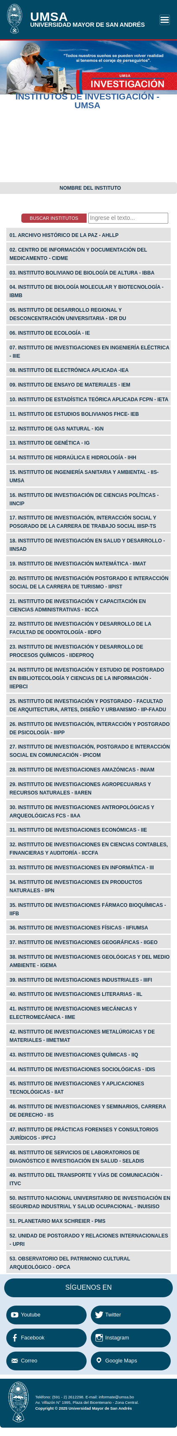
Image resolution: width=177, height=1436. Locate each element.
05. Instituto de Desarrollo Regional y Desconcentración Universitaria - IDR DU (68, 314)
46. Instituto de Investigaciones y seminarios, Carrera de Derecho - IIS (88, 1111)
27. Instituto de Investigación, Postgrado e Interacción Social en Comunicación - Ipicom (90, 751)
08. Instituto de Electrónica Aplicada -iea (69, 370)
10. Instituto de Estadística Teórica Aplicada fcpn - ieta (89, 399)
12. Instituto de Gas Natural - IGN (57, 429)
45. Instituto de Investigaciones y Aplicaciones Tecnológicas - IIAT (77, 1088)
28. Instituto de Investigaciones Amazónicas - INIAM (82, 770)
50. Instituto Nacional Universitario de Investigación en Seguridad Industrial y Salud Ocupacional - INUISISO (90, 1202)
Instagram (117, 1337)
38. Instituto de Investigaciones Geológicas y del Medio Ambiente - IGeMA (90, 961)
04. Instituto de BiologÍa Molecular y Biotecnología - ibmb (87, 291)
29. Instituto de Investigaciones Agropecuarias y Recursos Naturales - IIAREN (80, 789)
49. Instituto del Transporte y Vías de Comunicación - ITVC (86, 1179)
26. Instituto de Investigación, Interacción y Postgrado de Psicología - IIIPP (90, 728)
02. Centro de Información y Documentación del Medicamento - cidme (78, 254)
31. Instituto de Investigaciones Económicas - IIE (78, 830)
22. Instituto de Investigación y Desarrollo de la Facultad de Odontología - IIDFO (80, 628)
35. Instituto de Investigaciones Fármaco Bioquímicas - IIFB (88, 909)
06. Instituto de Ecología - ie (50, 333)
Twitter (113, 1314)
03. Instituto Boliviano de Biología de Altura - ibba (82, 273)
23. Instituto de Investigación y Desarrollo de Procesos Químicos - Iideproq (76, 651)
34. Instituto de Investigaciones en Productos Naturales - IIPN (76, 886)
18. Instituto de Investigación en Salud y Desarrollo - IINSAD (87, 545)
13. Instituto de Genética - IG (50, 443)
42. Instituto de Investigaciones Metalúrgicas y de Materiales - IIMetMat (82, 1036)
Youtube (31, 1314)
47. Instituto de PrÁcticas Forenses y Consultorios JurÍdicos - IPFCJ (84, 1134)
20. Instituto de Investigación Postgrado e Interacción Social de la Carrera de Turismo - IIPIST (89, 582)
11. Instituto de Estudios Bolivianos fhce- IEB (74, 414)
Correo (29, 1360)
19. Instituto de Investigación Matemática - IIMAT (78, 564)
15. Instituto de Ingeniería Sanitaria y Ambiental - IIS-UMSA (84, 476)
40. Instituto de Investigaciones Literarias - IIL (76, 994)
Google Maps (121, 1360)
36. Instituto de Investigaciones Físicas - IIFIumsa (79, 928)
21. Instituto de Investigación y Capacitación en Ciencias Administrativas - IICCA (78, 605)
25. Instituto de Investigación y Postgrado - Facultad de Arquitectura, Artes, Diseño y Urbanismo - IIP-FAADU (88, 705)
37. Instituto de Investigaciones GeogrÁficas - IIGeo (84, 942)
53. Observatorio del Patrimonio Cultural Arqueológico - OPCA (70, 1263)
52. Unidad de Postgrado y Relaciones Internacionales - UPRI (89, 1240)
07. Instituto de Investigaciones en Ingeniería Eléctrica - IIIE (89, 352)
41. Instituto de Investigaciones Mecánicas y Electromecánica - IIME (73, 1013)
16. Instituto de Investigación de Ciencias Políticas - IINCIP (84, 499)
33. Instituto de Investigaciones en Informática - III (82, 868)
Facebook (32, 1337)
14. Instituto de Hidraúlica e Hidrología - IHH (73, 458)
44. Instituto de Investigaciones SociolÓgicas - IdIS (82, 1069)
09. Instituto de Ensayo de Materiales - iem (70, 385)
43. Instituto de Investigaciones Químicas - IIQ (74, 1055)
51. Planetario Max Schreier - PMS (57, 1221)
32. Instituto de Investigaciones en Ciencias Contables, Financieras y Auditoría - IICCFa (89, 849)
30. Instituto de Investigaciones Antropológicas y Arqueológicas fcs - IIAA (82, 812)
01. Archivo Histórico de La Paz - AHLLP (64, 235)
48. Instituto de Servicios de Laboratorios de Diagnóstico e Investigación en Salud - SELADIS (77, 1157)
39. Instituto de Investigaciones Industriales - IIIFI (81, 980)
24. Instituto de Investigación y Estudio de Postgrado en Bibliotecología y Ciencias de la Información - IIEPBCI (87, 678)
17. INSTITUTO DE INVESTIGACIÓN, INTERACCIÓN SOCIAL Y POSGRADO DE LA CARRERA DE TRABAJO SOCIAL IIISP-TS (83, 522)
